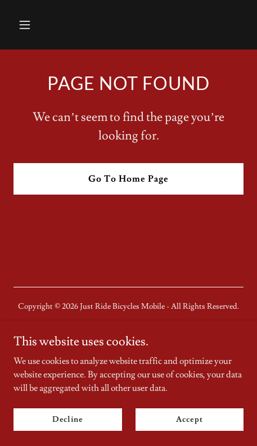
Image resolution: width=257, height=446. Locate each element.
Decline (67, 419)
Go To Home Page (128, 178)
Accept (189, 419)
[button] (39, 24)
